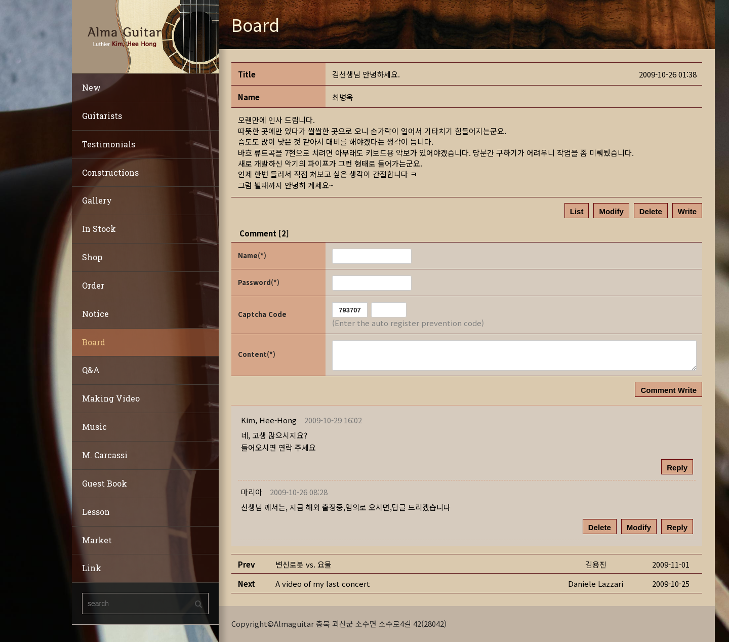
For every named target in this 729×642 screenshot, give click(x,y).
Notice (95, 313)
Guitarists (102, 115)
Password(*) (258, 282)
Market (97, 540)
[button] (269, 420)
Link (91, 568)
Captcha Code (262, 314)
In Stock (99, 228)
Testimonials (108, 144)
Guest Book (104, 483)
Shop (92, 257)
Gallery (97, 200)
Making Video (111, 398)
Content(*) (256, 354)
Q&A (91, 370)
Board (93, 342)
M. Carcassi (105, 455)
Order (93, 285)
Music (94, 426)
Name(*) (252, 255)
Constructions (110, 172)
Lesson (96, 511)
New (91, 87)
